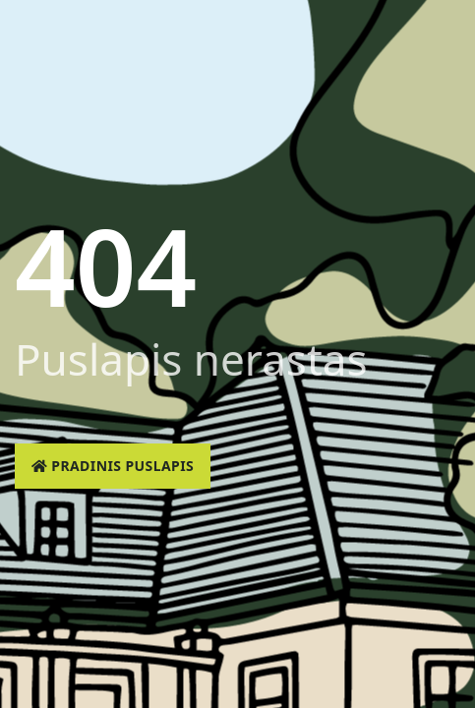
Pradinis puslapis (112, 465)
